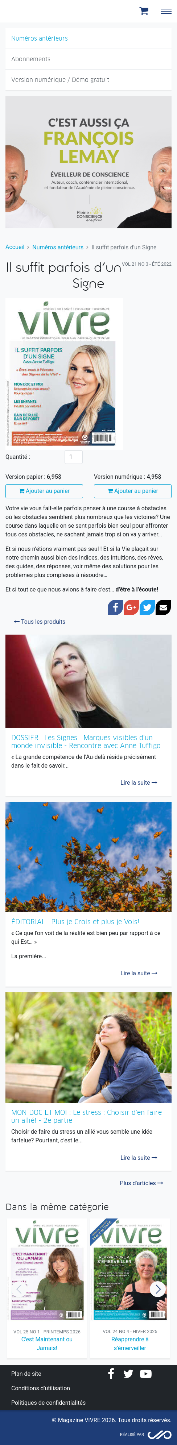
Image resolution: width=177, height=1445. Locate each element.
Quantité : (17, 456)
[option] (46, 1289)
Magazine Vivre (32, 11)
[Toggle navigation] (166, 11)
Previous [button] (19, 1289)
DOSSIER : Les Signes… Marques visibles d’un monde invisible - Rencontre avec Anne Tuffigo (86, 742)
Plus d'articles (141, 1183)
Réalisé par (132, 1434)
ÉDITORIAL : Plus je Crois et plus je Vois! (75, 922)
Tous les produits (39, 621)
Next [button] (158, 1289)
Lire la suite (138, 782)
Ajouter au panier (44, 490)
